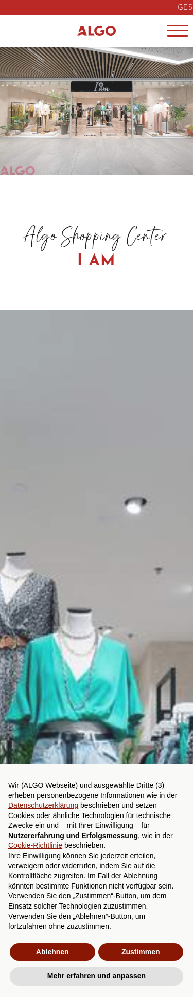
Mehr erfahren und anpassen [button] (96, 976)
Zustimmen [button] (140, 952)
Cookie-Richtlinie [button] (35, 845)
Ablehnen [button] (52, 952)
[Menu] (177, 31)
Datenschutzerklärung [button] (43, 805)
